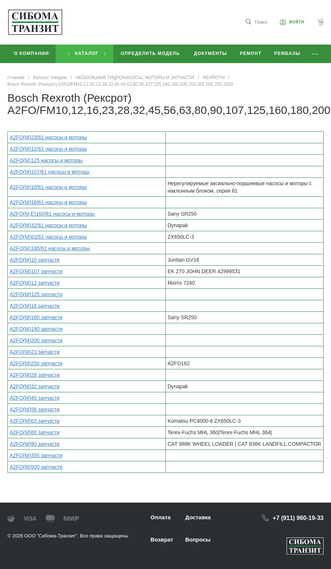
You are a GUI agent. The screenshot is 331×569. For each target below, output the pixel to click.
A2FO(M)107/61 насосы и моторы (50, 172)
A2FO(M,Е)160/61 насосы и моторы (52, 214)
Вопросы (197, 539)
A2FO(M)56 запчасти (35, 409)
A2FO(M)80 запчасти (35, 432)
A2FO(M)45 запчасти (35, 398)
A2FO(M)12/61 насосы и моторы (48, 149)
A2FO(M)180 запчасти (36, 329)
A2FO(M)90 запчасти (35, 444)
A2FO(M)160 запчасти (36, 317)
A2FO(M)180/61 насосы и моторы (50, 248)
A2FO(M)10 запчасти (35, 260)
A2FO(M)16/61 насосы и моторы (48, 202)
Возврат (162, 539)
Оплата (161, 517)
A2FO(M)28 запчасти (35, 375)
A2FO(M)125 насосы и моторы (46, 160)
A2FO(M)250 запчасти (36, 363)
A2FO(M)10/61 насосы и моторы (48, 187)
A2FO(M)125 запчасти (36, 294)
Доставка (198, 517)
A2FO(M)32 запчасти (35, 386)
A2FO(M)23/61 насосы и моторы (48, 137)
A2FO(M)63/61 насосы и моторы (48, 237)
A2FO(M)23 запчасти (35, 352)
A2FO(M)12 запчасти (35, 283)
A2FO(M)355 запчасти (36, 455)
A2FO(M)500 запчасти (36, 467)
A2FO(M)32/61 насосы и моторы (48, 225)
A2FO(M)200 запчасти (36, 340)
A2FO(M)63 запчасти (35, 421)
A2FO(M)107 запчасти (36, 271)
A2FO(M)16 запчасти (35, 306)
